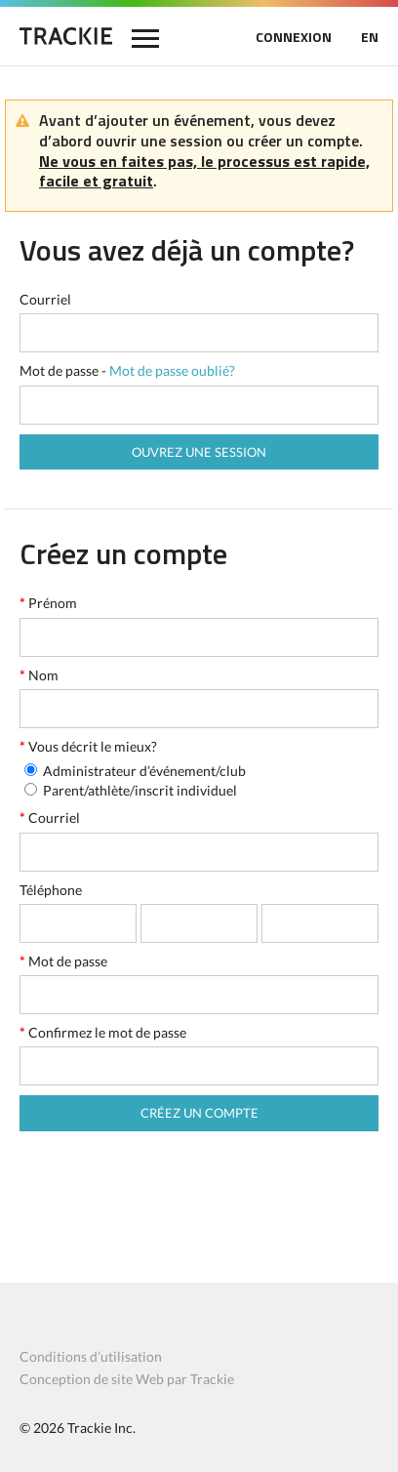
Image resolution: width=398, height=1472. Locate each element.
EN (369, 36)
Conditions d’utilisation (91, 1356)
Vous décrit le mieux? (88, 746)
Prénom (48, 602)
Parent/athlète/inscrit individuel (140, 790)
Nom (39, 675)
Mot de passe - (127, 370)
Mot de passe (63, 961)
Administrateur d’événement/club (144, 770)
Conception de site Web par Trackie (127, 1378)
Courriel (45, 299)
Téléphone (51, 889)
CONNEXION (294, 36)
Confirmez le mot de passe (103, 1032)
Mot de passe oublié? (172, 370)
